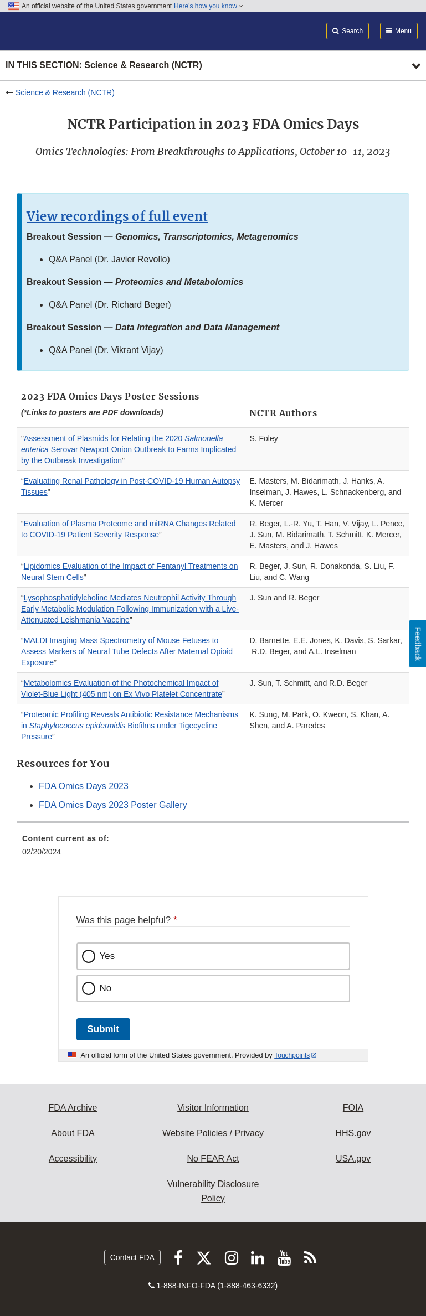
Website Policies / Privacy (213, 1133)
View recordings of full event (117, 216)
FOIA (353, 1107)
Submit (103, 1029)
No (106, 988)
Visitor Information (213, 1107)
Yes (107, 956)
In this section (104, 65)
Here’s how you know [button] (208, 6)
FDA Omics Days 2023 (84, 786)
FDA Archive (72, 1107)
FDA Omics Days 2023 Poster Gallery (113, 805)
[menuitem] (213, 849)
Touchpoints (292, 1055)
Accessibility (73, 1158)
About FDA (72, 1133)
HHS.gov (353, 1133)
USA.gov (353, 1158)
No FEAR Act (213, 1158)
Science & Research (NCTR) (65, 92)
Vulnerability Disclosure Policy (213, 1191)
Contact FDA (132, 1257)
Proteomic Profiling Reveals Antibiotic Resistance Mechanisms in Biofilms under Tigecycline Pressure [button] (129, 725)
